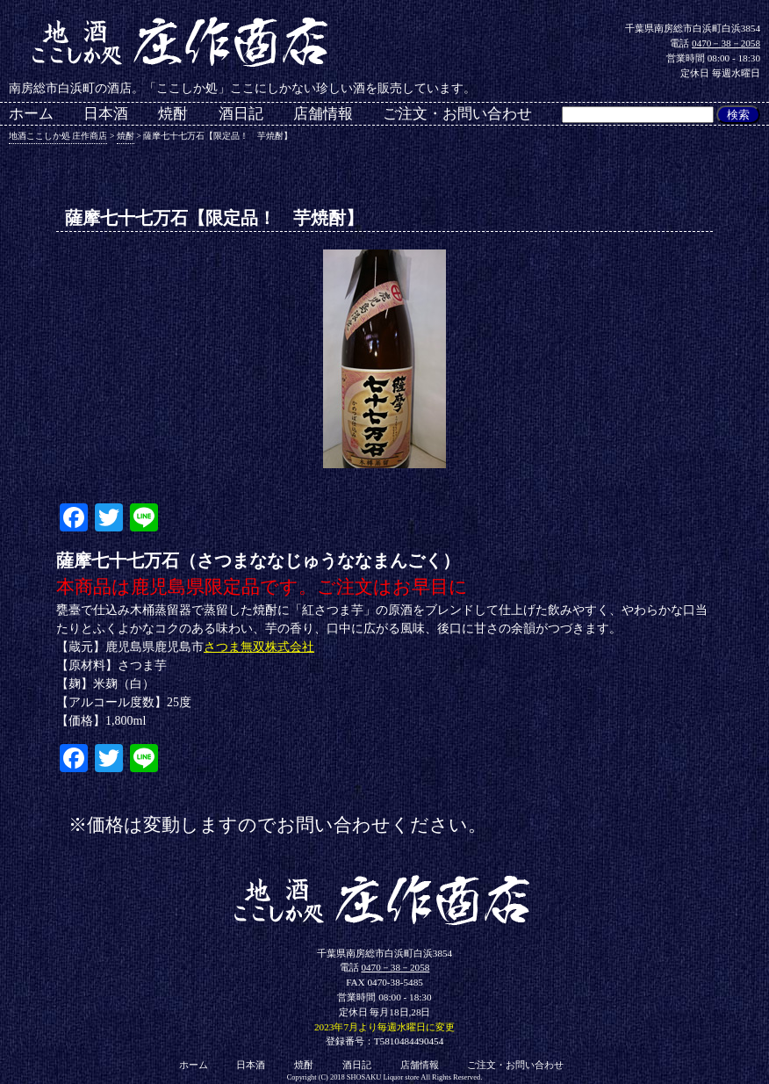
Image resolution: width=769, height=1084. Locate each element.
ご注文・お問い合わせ (457, 114)
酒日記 (241, 114)
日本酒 (105, 114)
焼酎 (173, 114)
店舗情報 (323, 114)
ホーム (31, 114)
